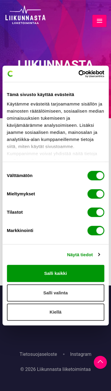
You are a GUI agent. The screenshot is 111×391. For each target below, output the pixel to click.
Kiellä (55, 311)
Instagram (80, 354)
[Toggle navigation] (99, 21)
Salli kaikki (55, 273)
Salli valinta (55, 292)
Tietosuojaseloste (38, 354)
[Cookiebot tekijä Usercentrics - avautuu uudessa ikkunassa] (79, 74)
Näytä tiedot (80, 254)
